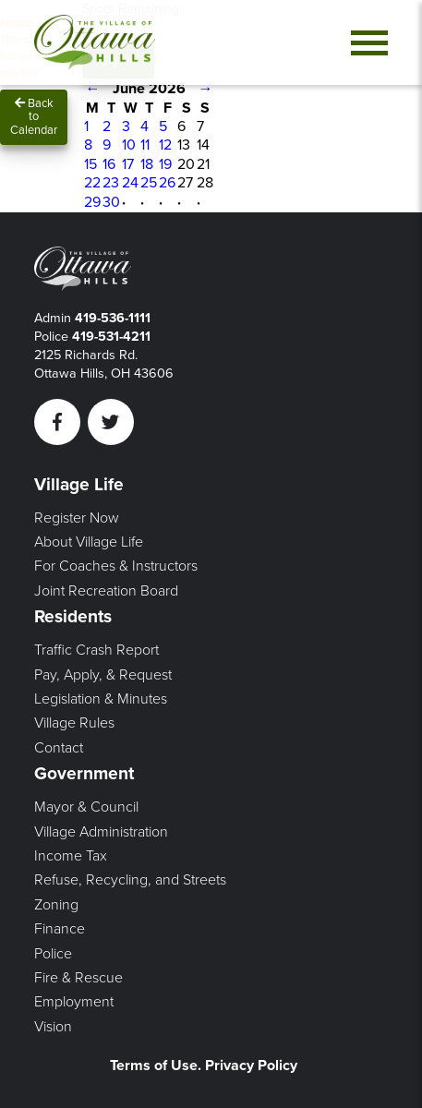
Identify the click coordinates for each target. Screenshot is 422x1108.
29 (92, 202)
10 (129, 145)
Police (53, 954)
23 (110, 183)
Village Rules (74, 723)
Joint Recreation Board (106, 591)
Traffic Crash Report (96, 650)
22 (92, 183)
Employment (74, 1002)
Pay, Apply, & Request (103, 675)
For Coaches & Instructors (116, 566)
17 (128, 164)
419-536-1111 (113, 318)
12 (165, 145)
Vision (53, 1027)
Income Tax (70, 856)
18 (146, 164)
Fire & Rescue (78, 978)
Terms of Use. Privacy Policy (203, 1065)
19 (165, 164)
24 (130, 183)
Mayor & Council (86, 807)
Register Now (76, 518)
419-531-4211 (111, 336)
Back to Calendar (33, 117)
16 (108, 164)
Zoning (56, 905)
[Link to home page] (94, 42)
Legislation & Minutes (100, 699)
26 (167, 183)
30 (111, 202)
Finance (59, 929)
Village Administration (101, 832)
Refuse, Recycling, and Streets (130, 880)
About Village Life (88, 542)
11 (145, 145)
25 (148, 183)
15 (90, 164)
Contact (58, 748)
